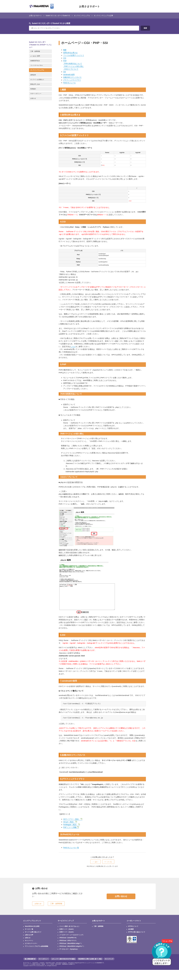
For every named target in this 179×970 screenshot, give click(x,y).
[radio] (95, 862)
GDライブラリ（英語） (73, 819)
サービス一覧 (29, 929)
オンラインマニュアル (85, 15)
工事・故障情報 (98, 926)
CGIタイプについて (71, 69)
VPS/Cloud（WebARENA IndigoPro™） (72, 946)
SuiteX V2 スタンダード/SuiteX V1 (60, 15)
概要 (65, 50)
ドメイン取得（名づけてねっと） (69, 926)
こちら (73, 346)
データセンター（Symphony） (69, 949)
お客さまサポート (89, 6)
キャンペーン (29, 941)
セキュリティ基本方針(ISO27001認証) (63, 959)
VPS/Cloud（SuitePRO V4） (68, 938)
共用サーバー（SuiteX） (67, 929)
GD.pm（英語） (70, 822)
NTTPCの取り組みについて (136, 932)
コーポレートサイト (134, 921)
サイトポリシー (43, 959)
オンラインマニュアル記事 (108, 15)
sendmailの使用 (69, 74)
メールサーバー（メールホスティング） (71, 935)
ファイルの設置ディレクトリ (74, 55)
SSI (64, 72)
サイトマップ (109, 959)
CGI (64, 58)
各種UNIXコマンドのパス (73, 77)
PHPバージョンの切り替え (74, 66)
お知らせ (27, 938)
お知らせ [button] (38, 904)
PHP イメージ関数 (71, 827)
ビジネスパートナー (31, 944)
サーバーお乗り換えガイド (33, 932)
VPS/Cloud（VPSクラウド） (68, 941)
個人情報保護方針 (30, 959)
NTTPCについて (133, 926)
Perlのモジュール (70, 83)
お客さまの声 (29, 935)
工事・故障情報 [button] (56, 904)
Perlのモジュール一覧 (71, 847)
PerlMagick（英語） (72, 825)
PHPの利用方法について (73, 63)
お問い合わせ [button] (121, 896)
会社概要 (131, 929)
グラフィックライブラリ (72, 80)
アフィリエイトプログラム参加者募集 (36, 946)
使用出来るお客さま (71, 53)
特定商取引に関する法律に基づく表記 (90, 959)
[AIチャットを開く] (162, 953)
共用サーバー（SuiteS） (67, 932)
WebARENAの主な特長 (32, 926)
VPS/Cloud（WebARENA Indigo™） (71, 944)
